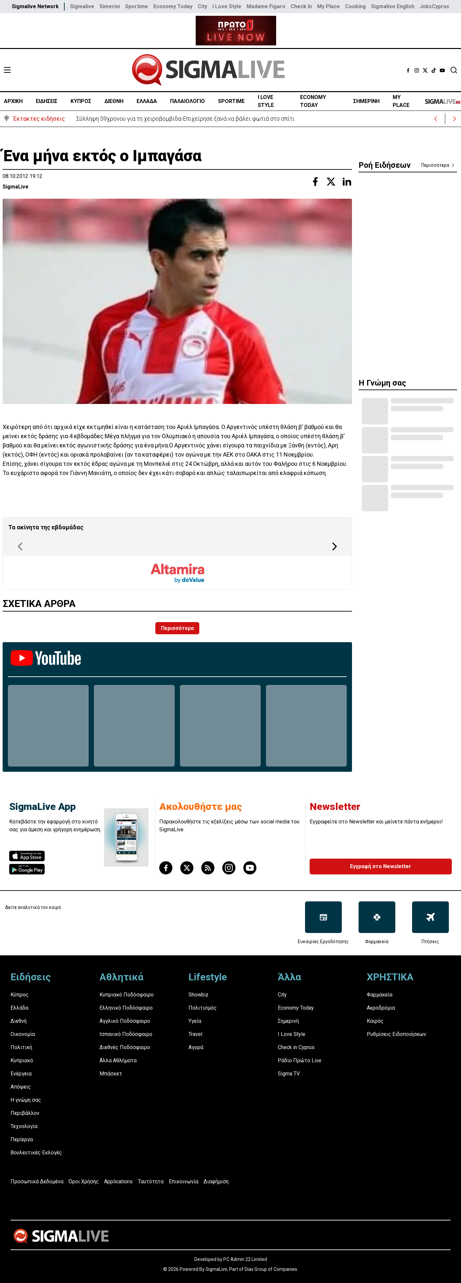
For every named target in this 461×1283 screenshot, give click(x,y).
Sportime (136, 6)
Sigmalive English (392, 6)
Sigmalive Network (35, 6)
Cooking (355, 6)
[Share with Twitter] (331, 181)
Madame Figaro (266, 6)
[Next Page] (334, 546)
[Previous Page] (20, 546)
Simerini (109, 6)
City (202, 6)
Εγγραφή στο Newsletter (380, 866)
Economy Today (172, 6)
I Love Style (226, 6)
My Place (328, 6)
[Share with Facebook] (315, 181)
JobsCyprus (434, 6)
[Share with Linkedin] (346, 181)
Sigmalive (82, 6)
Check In (301, 6)
